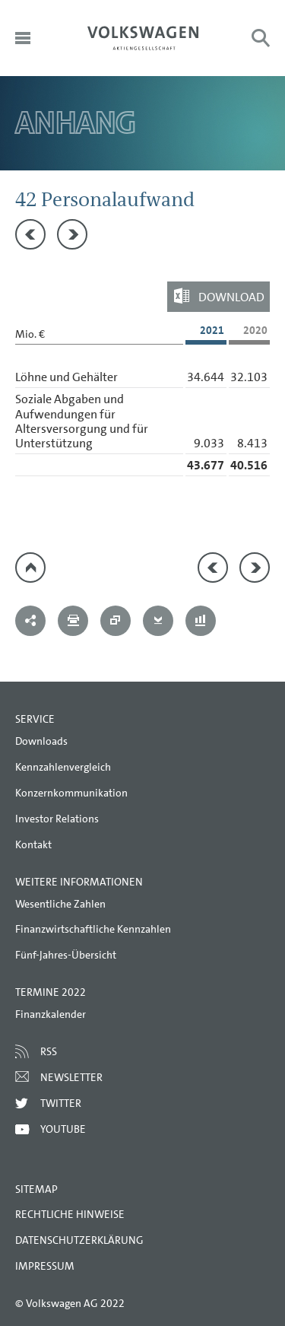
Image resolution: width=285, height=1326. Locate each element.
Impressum (44, 1266)
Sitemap (36, 1189)
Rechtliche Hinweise (70, 1214)
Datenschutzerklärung (79, 1240)
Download (231, 297)
